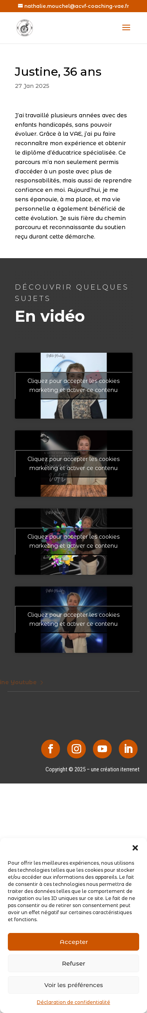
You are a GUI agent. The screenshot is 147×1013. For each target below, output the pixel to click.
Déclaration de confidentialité (73, 1002)
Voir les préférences (73, 985)
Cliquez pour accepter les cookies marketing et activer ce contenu (73, 385)
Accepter (74, 942)
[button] (135, 848)
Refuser (73, 963)
